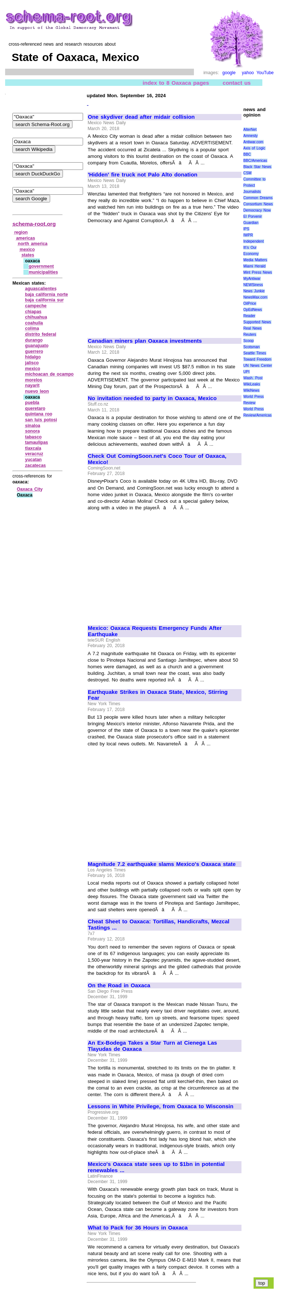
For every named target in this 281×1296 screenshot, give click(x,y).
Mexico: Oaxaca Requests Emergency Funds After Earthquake (155, 631)
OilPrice (249, 303)
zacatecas (35, 465)
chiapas (33, 311)
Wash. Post (252, 378)
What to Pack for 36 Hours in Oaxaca (138, 1228)
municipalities (43, 272)
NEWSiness (253, 285)
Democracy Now (257, 210)
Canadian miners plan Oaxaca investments (145, 341)
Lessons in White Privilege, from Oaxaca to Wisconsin (160, 1106)
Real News (252, 328)
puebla (32, 402)
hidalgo (33, 357)
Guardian (250, 223)
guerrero (34, 351)
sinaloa (32, 425)
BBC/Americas (255, 161)
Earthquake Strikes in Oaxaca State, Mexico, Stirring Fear (158, 695)
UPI (246, 372)
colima (32, 328)
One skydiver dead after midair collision (141, 117)
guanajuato (37, 345)
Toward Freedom (257, 359)
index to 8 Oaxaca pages (176, 83)
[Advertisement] (149, 277)
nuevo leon (37, 391)
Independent (253, 241)
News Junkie (254, 291)
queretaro (35, 408)
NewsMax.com (255, 297)
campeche (36, 305)
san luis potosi (41, 419)
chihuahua (36, 317)
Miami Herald (254, 266)
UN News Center (257, 366)
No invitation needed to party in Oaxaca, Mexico (152, 398)
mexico (27, 249)
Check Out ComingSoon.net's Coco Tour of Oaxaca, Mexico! (157, 459)
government (41, 266)
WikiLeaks (251, 384)
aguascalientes (41, 288)
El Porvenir (252, 216)
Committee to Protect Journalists (254, 185)
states (28, 255)
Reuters (249, 334)
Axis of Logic (254, 148)
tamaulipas (36, 442)
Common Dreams (258, 198)
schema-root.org (34, 224)
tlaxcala (33, 448)
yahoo (248, 72)
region (21, 232)
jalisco (32, 362)
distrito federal (40, 334)
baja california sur (44, 300)
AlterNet (249, 130)
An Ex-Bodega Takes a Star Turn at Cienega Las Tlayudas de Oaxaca (152, 1046)
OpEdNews (252, 310)
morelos (33, 380)
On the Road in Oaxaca (119, 985)
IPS (246, 229)
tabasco (33, 437)
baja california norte (46, 294)
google (229, 72)
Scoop (248, 341)
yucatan (33, 459)
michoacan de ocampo (49, 374)
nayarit (32, 385)
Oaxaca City (29, 489)
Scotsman (251, 347)
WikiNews (251, 390)
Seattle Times (254, 353)
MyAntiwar (252, 279)
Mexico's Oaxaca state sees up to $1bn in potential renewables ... (156, 1167)
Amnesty (250, 136)
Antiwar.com (253, 142)
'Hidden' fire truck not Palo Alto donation (143, 175)
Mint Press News (257, 272)
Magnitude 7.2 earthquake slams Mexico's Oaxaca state (162, 864)
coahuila (34, 323)
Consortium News (258, 204)
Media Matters (255, 260)
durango (34, 340)
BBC (247, 154)
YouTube (265, 72)
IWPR (248, 235)
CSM (247, 173)
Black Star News (257, 167)
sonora (32, 431)
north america (33, 243)
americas (25, 238)
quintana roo (38, 414)
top (261, 1283)
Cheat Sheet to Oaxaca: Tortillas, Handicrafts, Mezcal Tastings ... (158, 925)
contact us (237, 83)
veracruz (34, 453)
